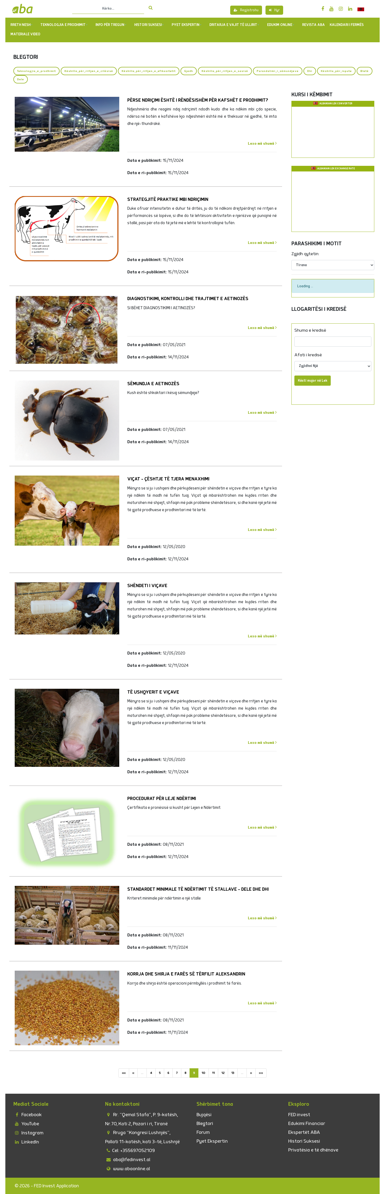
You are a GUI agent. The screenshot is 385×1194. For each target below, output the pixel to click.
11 (213, 1073)
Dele (20, 79)
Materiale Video (25, 34)
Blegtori (205, 1123)
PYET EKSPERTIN (187, 25)
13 (232, 1073)
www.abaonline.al (127, 1169)
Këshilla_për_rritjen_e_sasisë (225, 71)
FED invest (299, 1115)
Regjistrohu (246, 10)
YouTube (26, 1124)
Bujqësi (204, 1115)
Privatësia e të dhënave (313, 1150)
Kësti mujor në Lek (312, 380)
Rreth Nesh (21, 25)
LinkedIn (26, 1142)
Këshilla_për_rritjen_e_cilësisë (88, 71)
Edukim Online (280, 25)
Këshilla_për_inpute (336, 71)
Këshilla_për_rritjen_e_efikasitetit (149, 71)
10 (203, 1073)
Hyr (274, 10)
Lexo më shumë (262, 143)
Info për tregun (110, 25)
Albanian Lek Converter (335, 103)
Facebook (27, 1115)
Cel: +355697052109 (130, 1150)
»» (261, 1073)
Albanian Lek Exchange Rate (336, 168)
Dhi (309, 71)
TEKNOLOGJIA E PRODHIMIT (64, 25)
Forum (203, 1132)
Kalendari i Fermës (347, 25)
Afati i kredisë (308, 355)
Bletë (364, 71)
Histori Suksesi (149, 25)
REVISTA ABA (313, 25)
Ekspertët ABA (304, 1132)
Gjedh (188, 71)
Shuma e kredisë (310, 330)
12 (223, 1073)
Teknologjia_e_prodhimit (36, 71)
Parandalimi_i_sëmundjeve (278, 71)
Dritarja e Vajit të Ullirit (234, 25)
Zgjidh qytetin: (305, 254)
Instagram (28, 1133)
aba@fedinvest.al (127, 1160)
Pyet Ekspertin (212, 1141)
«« (124, 1073)
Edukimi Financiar (306, 1123)
